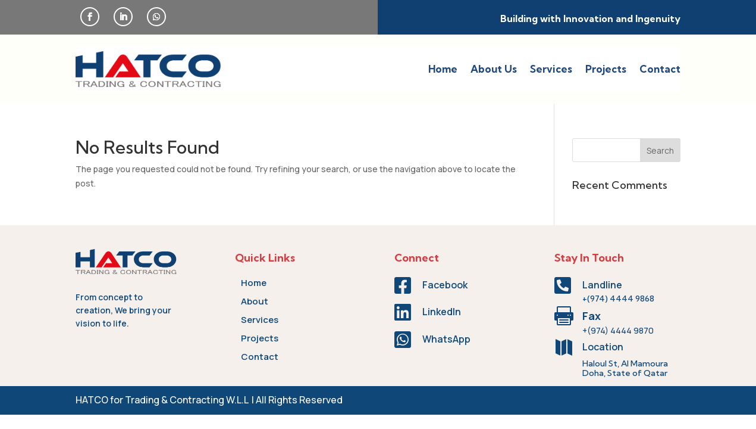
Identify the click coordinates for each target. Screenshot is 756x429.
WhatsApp (446, 339)
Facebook (445, 284)
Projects (605, 69)
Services (551, 69)
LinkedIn (441, 311)
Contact (659, 69)
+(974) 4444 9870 (618, 330)
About (254, 301)
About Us (493, 69)
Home (442, 69)
